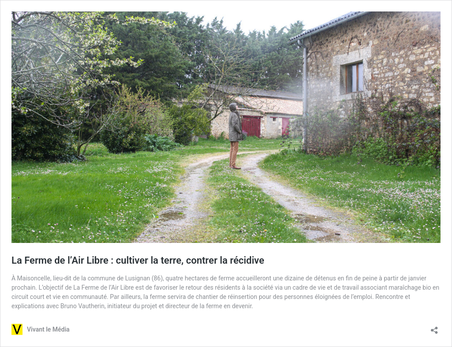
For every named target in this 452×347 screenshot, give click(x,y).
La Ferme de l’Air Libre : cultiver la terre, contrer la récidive (137, 260)
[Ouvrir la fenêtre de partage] (434, 327)
